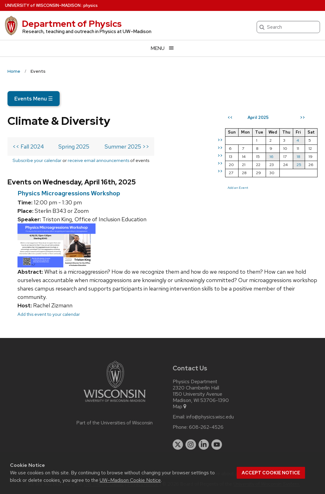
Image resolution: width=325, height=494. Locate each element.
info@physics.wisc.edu (210, 417)
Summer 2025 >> (127, 146)
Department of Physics (72, 24)
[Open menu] (162, 48)
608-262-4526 (206, 427)
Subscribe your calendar (37, 160)
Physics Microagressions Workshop (68, 193)
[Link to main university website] (114, 403)
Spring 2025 (73, 146)
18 (298, 156)
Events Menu (33, 98)
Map (180, 407)
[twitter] (178, 444)
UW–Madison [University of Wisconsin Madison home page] (43, 5)
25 (299, 164)
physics (90, 5)
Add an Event (238, 187)
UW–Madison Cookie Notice (130, 480)
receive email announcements (98, 160)
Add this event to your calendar (48, 314)
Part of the (114, 423)
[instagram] (190, 444)
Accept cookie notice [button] (271, 473)
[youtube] (216, 444)
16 (271, 156)
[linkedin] (204, 444)
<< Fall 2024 (28, 146)
